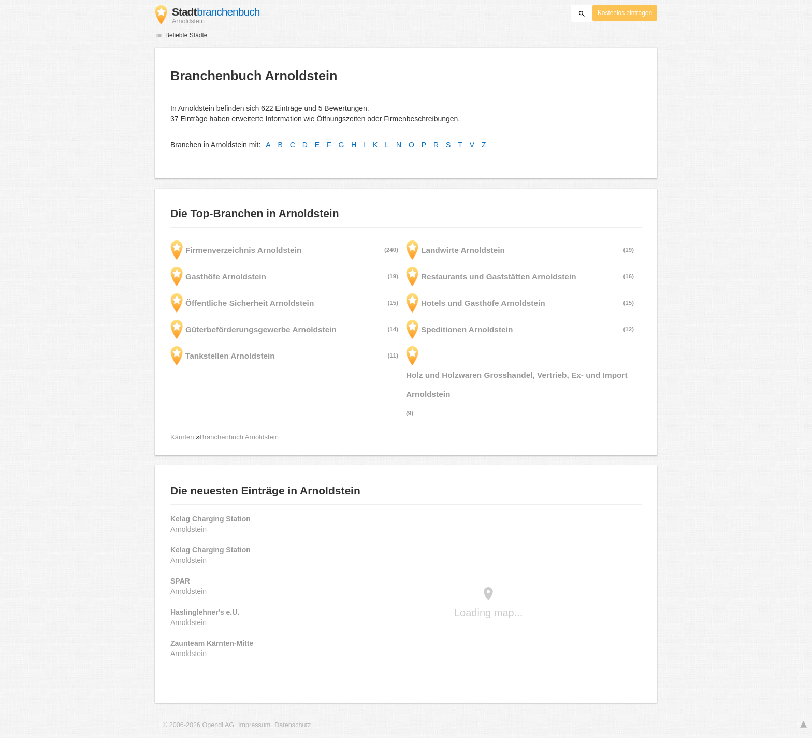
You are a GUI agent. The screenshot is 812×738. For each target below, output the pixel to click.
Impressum (254, 725)
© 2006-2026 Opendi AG (198, 725)
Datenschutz (292, 725)
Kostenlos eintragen (625, 13)
